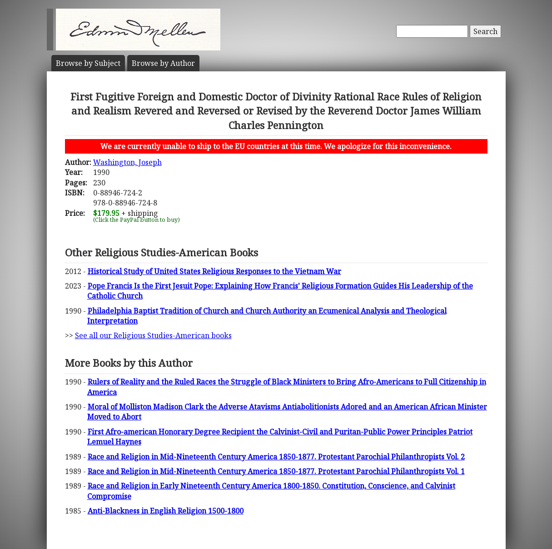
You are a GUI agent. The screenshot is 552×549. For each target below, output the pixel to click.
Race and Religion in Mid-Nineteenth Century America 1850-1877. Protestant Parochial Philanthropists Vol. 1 (276, 471)
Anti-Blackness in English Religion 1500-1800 (166, 511)
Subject (88, 63)
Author (163, 63)
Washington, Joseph (127, 162)
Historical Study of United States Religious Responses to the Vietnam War (214, 271)
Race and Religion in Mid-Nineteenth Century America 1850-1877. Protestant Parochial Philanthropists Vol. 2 (276, 457)
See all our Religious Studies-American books (153, 335)
